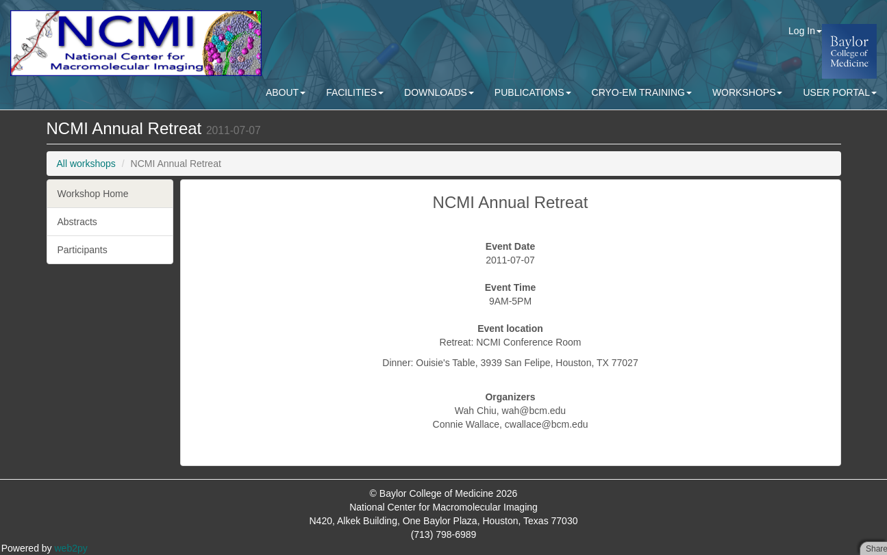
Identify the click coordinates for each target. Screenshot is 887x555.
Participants (83, 249)
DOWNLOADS (439, 92)
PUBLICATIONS (533, 92)
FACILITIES (355, 92)
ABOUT (285, 92)
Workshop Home (93, 193)
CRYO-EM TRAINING (642, 92)
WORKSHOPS (747, 92)
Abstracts (77, 221)
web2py (71, 548)
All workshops (86, 163)
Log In (805, 30)
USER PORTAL (840, 92)
